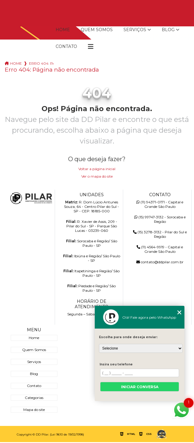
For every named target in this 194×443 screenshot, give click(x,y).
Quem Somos (97, 29)
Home (63, 29)
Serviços (134, 29)
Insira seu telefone (116, 364)
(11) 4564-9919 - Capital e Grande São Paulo (160, 249)
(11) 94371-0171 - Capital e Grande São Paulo (159, 204)
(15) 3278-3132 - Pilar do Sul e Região (160, 234)
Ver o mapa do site (97, 176)
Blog (168, 29)
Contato (66, 46)
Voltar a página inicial (96, 169)
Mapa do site (34, 409)
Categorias (34, 397)
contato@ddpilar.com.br (160, 262)
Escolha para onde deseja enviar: (128, 337)
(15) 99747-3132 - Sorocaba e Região (160, 219)
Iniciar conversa (139, 387)
